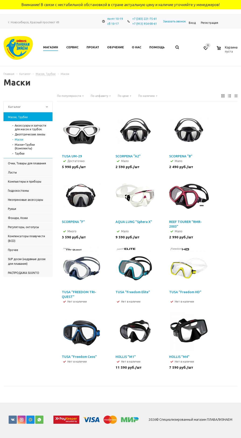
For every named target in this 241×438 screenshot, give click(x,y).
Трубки (19, 153)
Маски (19, 139)
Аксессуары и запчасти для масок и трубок (30, 127)
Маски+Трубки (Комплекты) (25, 146)
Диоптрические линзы (30, 134)
